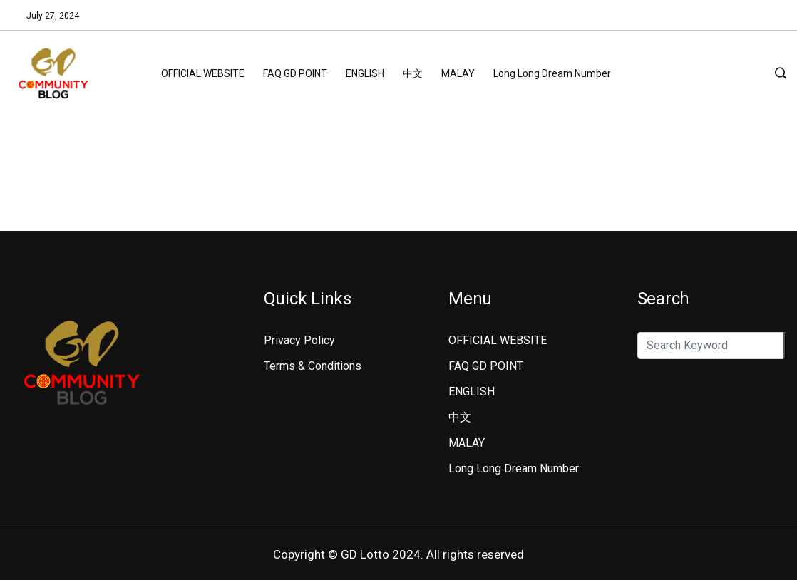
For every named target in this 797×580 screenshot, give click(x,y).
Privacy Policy (299, 340)
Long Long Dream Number (552, 73)
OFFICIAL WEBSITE (203, 73)
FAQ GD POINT (295, 73)
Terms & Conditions (312, 366)
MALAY (458, 73)
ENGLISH (365, 73)
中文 (413, 73)
